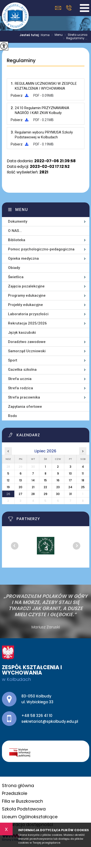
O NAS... (15, 230)
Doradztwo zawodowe (27, 342)
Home (45, 35)
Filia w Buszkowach (22, 801)
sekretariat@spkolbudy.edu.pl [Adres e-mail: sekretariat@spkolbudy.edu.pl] (49, 721)
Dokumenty (17, 221)
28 (33, 494)
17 (70, 480)
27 (20, 494)
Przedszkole (14, 793)
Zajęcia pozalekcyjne (26, 286)
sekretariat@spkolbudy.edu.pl (58, 8)
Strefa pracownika (24, 397)
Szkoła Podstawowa (24, 809)
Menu (56, 35)
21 (33, 487)
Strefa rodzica (20, 388)
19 (8, 487)
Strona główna (18, 785)
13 (20, 480)
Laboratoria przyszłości (28, 314)
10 (70, 473)
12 (8, 480)
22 (45, 487)
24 (70, 487)
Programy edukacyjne (27, 295)
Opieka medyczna (23, 258)
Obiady (14, 268)
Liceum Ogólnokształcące (30, 817)
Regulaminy (21, 60)
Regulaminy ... (74, 38)
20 (20, 487)
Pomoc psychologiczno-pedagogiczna (41, 249)
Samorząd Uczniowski (27, 351)
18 (83, 480)
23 (58, 487)
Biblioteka (16, 240)
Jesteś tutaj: (30, 35)
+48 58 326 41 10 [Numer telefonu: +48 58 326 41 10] (36, 715)
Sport (12, 360)
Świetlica (16, 277)
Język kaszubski (22, 332)
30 (58, 494)
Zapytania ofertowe (25, 406)
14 (33, 480)
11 (83, 473)
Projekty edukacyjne (25, 305)
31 (70, 494)
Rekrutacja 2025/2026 (27, 323)
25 (83, 487)
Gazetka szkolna (22, 369)
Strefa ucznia (75, 35)
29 (45, 494)
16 (58, 480)
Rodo (12, 416)
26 (8, 494)
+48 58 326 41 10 (69, 7)
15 (45, 480)
